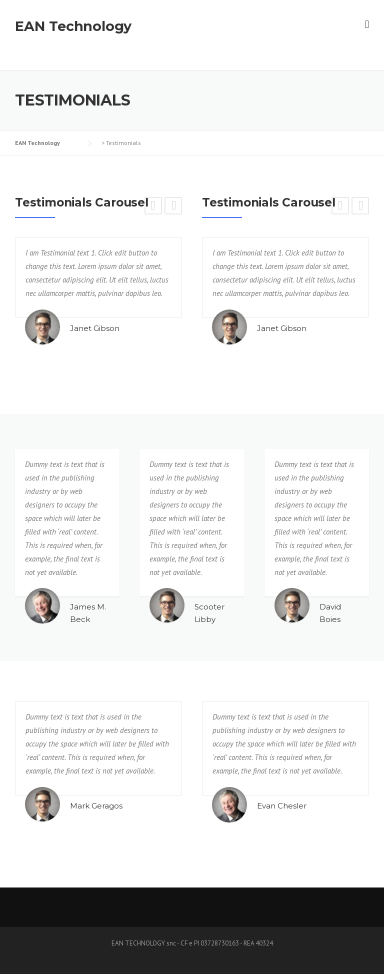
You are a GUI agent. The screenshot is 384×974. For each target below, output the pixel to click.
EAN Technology (73, 26)
